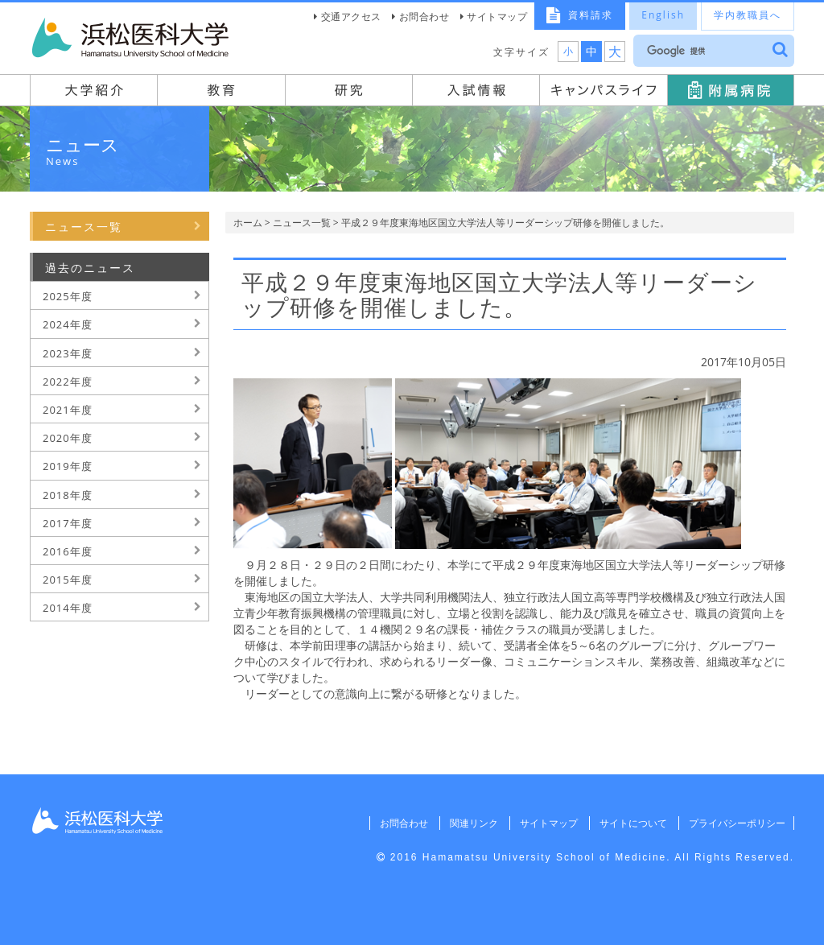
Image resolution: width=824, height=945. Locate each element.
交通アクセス (351, 16)
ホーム (247, 222)
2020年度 (68, 438)
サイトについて (630, 823)
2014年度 (68, 607)
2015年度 (68, 579)
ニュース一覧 (302, 222)
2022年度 (68, 381)
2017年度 (68, 523)
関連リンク (468, 823)
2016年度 (68, 551)
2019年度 (68, 466)
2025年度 (68, 296)
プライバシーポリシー (735, 823)
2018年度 (68, 495)
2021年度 (68, 409)
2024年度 (68, 324)
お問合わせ (424, 16)
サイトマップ (497, 16)
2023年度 (68, 353)
